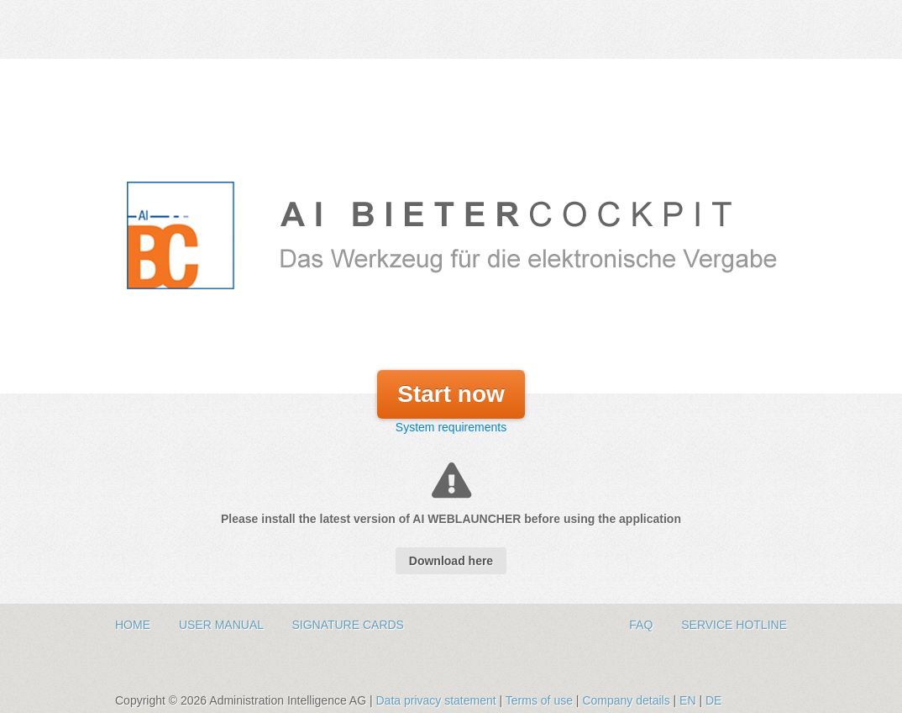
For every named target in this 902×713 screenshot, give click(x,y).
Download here (451, 561)
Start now (451, 394)
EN (687, 700)
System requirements (451, 427)
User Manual (223, 624)
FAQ (642, 624)
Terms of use (541, 700)
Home (134, 624)
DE (713, 700)
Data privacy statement (437, 700)
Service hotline (734, 624)
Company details (627, 700)
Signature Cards (347, 624)
